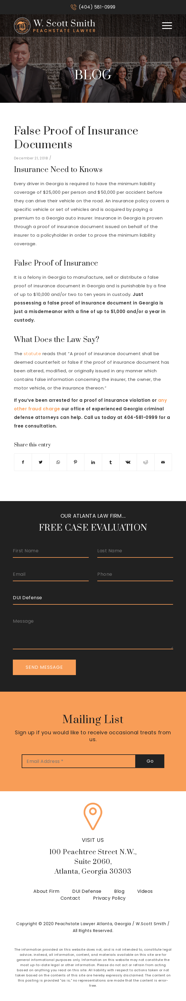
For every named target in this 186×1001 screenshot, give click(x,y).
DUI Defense (87, 891)
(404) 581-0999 (97, 7)
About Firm (46, 891)
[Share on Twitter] (40, 462)
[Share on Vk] (128, 462)
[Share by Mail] (163, 462)
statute (32, 354)
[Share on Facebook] (23, 462)
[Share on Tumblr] (110, 462)
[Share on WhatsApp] (58, 462)
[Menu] (164, 25)
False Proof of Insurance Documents (76, 138)
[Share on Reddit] (145, 462)
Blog (119, 891)
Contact (70, 898)
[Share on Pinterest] (75, 462)
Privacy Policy (109, 898)
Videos (145, 891)
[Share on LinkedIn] (93, 462)
